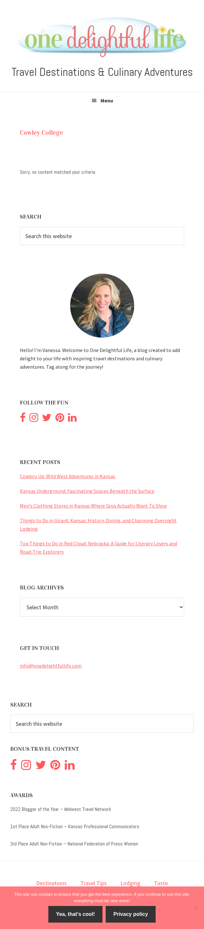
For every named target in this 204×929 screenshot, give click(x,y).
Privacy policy (130, 914)
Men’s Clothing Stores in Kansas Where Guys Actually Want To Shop (93, 505)
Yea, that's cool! (75, 914)
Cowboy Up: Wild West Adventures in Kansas (67, 476)
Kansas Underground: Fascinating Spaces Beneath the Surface (87, 491)
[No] (196, 908)
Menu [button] (107, 100)
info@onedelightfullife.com (51, 665)
